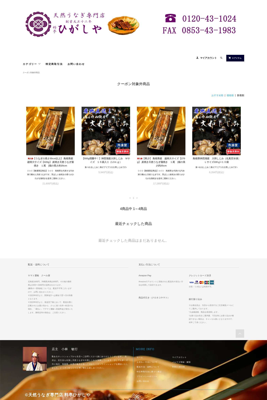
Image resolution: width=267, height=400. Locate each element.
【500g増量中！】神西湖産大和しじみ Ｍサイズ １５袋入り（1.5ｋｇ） (106, 160)
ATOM (182, 367)
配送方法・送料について (148, 367)
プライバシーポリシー (147, 376)
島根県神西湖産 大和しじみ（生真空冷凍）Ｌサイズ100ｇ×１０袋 (216, 160)
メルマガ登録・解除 (181, 362)
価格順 (230, 95)
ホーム (140, 357)
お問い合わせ (76, 64)
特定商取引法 (54, 64)
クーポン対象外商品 (31, 72)
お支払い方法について (147, 362)
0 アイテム (234, 58)
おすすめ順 (217, 95)
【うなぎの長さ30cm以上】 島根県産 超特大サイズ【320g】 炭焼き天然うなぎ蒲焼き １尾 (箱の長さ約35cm (51, 162)
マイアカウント (208, 58)
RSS (174, 367)
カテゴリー (32, 64)
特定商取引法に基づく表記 (149, 372)
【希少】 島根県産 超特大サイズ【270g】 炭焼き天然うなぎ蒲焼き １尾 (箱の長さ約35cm (161, 162)
